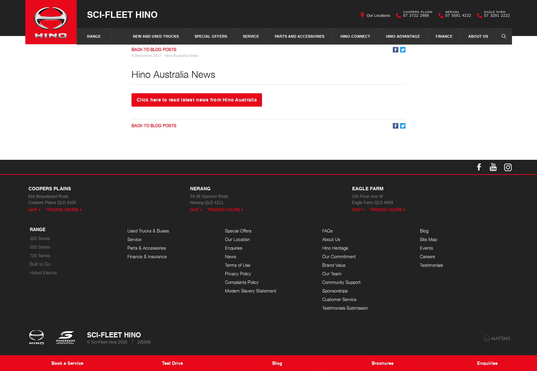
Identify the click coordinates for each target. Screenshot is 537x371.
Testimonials (431, 265)
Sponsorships (335, 291)
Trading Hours (62, 209)
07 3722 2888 (416, 15)
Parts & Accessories (146, 248)
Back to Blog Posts (154, 49)
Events (426, 248)
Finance (444, 36)
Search (502, 36)
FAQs (327, 231)
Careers (427, 256)
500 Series (40, 247)
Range (94, 36)
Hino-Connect (355, 36)
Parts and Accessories (299, 36)
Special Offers (211, 36)
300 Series (40, 238)
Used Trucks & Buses (148, 231)
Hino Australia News (181, 55)
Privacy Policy (238, 273)
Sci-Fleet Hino (122, 14)
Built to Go (40, 264)
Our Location (237, 239)
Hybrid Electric (43, 272)
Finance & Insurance (147, 256)
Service (251, 36)
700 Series (40, 255)
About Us (478, 36)
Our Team (331, 273)
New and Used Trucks (156, 36)
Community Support (341, 282)
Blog (424, 231)
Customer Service (339, 299)
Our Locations (378, 15)
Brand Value (334, 265)
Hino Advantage (403, 36)
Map (32, 209)
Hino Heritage (335, 248)
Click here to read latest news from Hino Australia (197, 99)
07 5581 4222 (456, 15)
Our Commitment (339, 256)
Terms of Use (237, 265)
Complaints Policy (242, 282)
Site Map (428, 239)
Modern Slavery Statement (250, 291)
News (230, 256)
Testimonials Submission (345, 308)
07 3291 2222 (495, 15)
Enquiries (233, 248)
